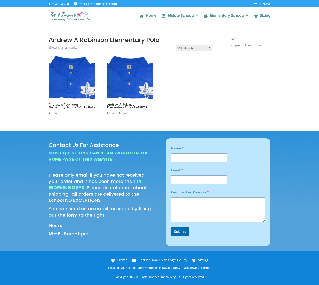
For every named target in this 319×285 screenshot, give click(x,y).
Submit (180, 231)
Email (177, 170)
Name (177, 148)
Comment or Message (190, 192)
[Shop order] (194, 48)
